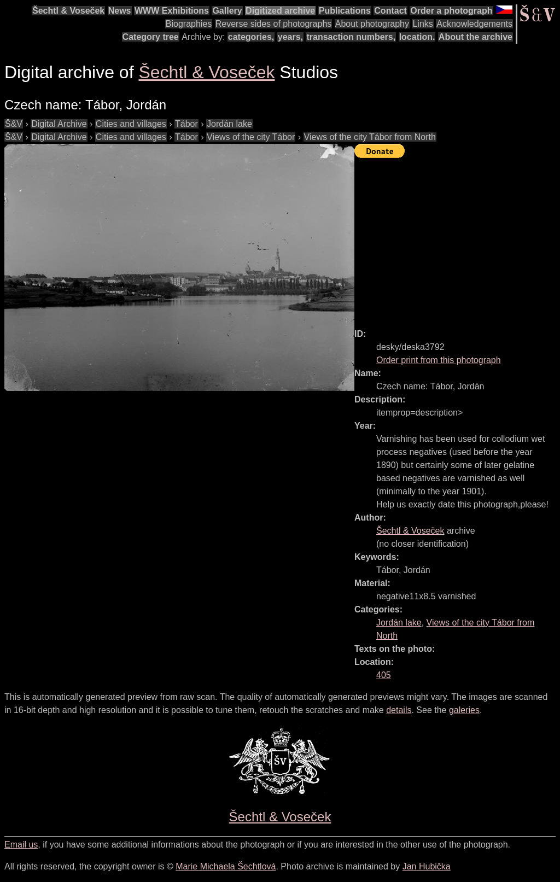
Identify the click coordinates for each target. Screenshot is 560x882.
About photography (372, 23)
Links (422, 23)
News (119, 10)
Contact (390, 10)
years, (290, 37)
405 (383, 675)
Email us (21, 844)
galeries (464, 710)
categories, (251, 37)
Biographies (189, 23)
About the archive (475, 37)
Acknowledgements (474, 23)
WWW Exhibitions (172, 10)
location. (417, 37)
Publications (345, 10)
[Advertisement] (457, 238)
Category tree (150, 37)
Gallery (227, 10)
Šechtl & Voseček (68, 10)
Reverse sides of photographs (273, 23)
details (398, 710)
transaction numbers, (350, 37)
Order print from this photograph (438, 360)
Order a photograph (451, 10)
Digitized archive (280, 10)
